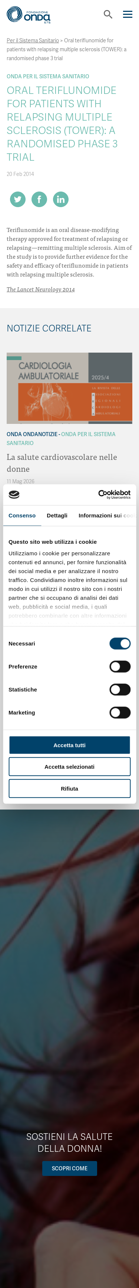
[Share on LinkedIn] (60, 199)
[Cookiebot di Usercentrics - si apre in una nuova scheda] (98, 495)
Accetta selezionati (69, 767)
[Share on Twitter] (17, 199)
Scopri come (69, 1168)
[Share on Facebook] (39, 199)
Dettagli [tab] (57, 515)
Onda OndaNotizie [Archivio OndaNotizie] (32, 434)
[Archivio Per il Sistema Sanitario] (14, 358)
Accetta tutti (69, 745)
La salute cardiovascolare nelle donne (62, 462)
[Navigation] (127, 14)
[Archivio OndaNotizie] (14, 354)
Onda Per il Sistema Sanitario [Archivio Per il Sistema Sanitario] (48, 76)
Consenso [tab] (22, 515)
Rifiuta (69, 788)
